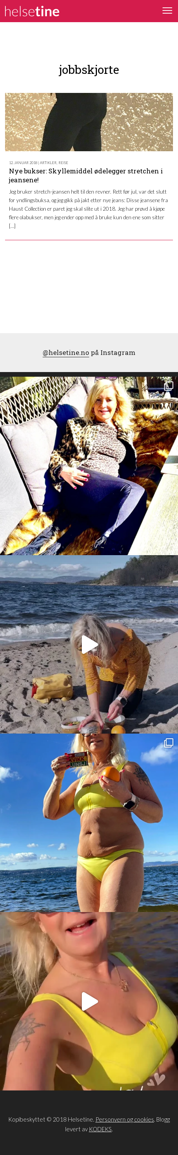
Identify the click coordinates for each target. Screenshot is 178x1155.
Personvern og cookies (124, 1119)
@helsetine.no (66, 352)
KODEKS (100, 1128)
